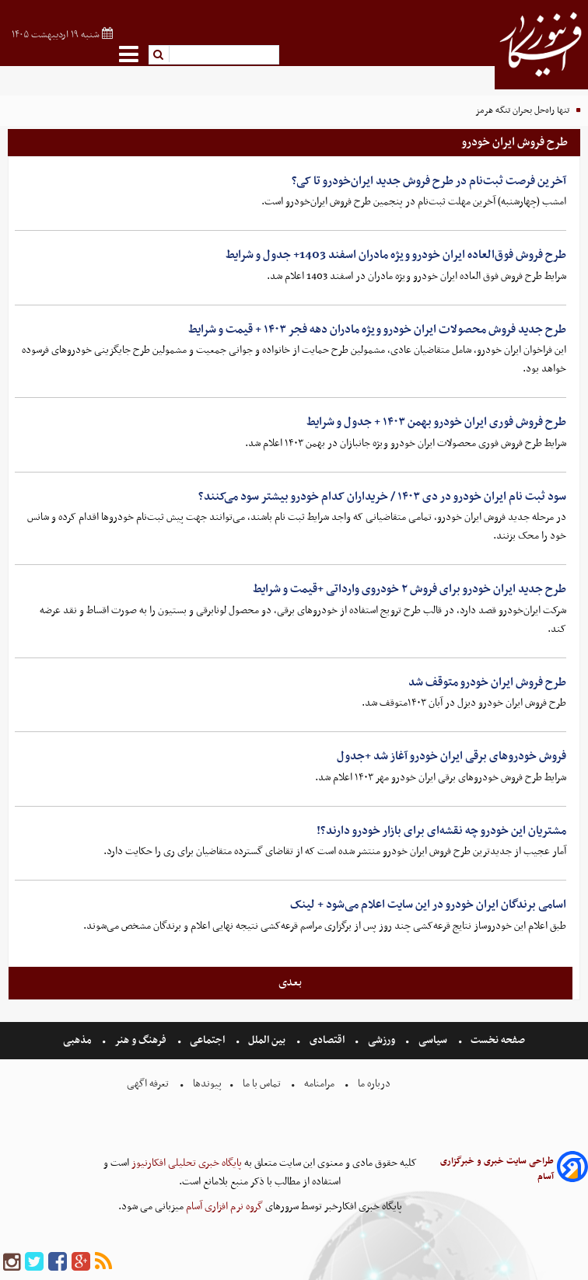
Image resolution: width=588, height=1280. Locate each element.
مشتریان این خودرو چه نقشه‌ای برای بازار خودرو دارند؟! (441, 831)
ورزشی (381, 1040)
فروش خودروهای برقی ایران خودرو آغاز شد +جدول (451, 756)
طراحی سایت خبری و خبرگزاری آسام (497, 1168)
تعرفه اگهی (149, 1084)
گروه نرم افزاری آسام (223, 1206)
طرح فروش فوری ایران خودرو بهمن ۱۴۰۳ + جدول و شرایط (436, 422)
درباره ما (374, 1084)
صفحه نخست (496, 1040)
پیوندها (206, 1084)
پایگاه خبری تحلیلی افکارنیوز (185, 1163)
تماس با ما (261, 1084)
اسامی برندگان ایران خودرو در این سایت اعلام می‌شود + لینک (428, 905)
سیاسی (433, 1040)
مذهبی (78, 1040)
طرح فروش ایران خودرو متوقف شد (487, 682)
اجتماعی (207, 1040)
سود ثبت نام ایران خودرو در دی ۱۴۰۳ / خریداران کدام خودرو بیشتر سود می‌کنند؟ (382, 497)
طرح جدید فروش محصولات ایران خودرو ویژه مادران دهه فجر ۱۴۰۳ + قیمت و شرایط (377, 329)
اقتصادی (327, 1040)
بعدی (290, 982)
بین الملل (267, 1040)
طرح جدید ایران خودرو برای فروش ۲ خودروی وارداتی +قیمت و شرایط (409, 589)
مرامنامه (319, 1084)
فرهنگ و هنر (141, 1040)
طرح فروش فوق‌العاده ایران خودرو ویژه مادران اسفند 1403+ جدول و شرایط (396, 255)
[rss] (103, 1262)
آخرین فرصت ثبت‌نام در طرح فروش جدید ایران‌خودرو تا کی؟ (429, 181)
